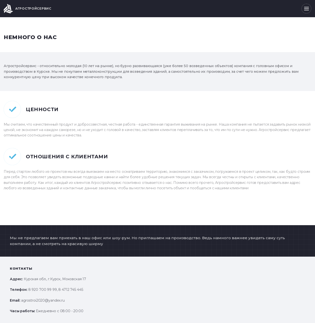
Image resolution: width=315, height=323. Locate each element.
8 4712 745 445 (70, 289)
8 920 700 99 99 (42, 289)
